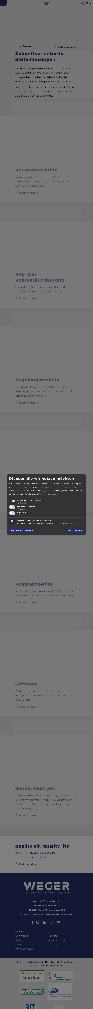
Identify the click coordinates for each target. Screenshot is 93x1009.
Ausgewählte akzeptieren (21, 530)
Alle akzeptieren (74, 530)
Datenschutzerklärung (47, 494)
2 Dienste (21, 503)
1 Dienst (20, 515)
